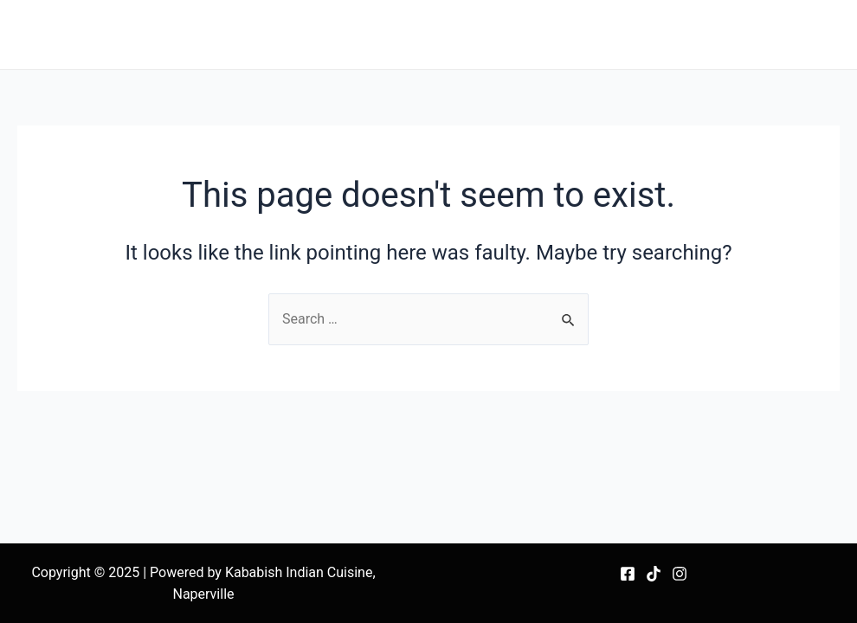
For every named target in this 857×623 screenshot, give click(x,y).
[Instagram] (679, 573)
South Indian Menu (528, 34)
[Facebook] (627, 573)
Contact (801, 34)
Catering (640, 34)
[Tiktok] (653, 573)
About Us (721, 34)
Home (362, 34)
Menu (426, 34)
